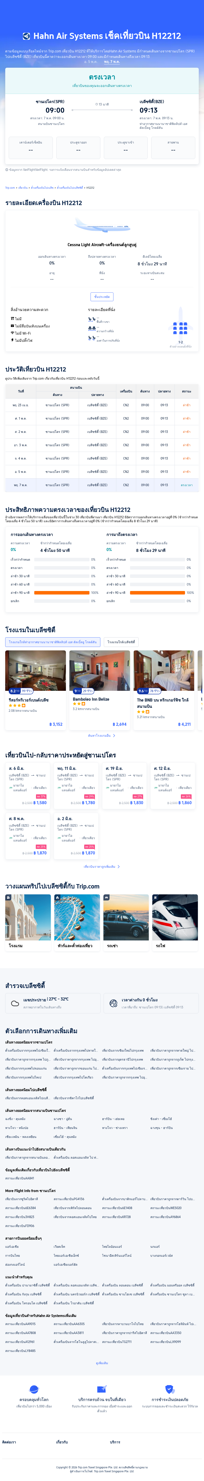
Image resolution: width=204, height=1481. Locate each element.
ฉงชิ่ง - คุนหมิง (15, 1119)
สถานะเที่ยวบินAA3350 (165, 1333)
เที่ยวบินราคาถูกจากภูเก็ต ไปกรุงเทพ (174, 1059)
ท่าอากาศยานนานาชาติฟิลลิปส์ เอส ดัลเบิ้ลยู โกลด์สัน (163, 126)
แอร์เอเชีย (12, 1246)
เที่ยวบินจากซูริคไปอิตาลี (21, 1199)
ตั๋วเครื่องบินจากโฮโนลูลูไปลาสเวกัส (78, 1342)
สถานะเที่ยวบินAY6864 (165, 1217)
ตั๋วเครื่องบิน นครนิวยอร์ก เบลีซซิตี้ (76, 1294)
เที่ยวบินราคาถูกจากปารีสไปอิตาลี (124, 1333)
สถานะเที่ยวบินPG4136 (69, 1199)
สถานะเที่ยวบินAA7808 (20, 1333)
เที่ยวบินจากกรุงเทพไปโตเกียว (73, 1077)
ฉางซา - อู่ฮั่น (63, 1119)
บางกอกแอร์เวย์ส (161, 1255)
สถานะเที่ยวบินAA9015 (20, 1324)
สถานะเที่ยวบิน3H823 (19, 1217)
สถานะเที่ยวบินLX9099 (165, 1342)
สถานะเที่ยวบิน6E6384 (20, 1208)
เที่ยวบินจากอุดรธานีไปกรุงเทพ (122, 1059)
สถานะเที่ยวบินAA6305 (69, 1324)
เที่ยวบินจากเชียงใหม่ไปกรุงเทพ (123, 1050)
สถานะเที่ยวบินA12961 (19, 1342)
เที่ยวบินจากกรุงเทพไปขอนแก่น (26, 1068)
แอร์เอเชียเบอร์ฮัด (65, 1264)
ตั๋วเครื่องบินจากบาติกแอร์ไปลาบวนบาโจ (126, 1199)
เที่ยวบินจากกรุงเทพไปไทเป (23, 1077)
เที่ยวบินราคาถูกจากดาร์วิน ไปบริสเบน (174, 1199)
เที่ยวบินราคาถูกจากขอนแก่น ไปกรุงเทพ (78, 1068)
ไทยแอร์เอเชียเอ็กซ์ (66, 1255)
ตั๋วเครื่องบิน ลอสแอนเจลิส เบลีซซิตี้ (77, 1285)
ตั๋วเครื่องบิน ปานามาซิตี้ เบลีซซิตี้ (27, 1285)
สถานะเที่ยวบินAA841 (19, 1178)
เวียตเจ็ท (59, 1246)
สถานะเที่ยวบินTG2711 (117, 1342)
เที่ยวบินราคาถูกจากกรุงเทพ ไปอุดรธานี (78, 1059)
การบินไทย (12, 1255)
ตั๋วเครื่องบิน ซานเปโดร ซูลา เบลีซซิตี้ (174, 1294)
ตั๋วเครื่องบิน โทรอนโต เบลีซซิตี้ (26, 1303)
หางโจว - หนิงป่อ (16, 1128)
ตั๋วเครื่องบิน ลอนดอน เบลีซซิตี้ (122, 1285)
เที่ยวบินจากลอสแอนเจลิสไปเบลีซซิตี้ (29, 1098)
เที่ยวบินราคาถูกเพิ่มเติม (102, 867)
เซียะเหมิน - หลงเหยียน (20, 1137)
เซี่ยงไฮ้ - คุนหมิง (65, 1137)
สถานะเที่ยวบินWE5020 (166, 1208)
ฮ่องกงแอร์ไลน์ (15, 1264)
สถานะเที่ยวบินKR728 (116, 1217)
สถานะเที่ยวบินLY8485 (20, 1351)
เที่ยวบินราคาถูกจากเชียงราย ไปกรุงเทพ (174, 1068)
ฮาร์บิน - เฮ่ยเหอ (113, 1119)
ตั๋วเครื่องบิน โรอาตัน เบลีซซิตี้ (74, 1303)
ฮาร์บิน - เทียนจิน (65, 1128)
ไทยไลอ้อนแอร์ (112, 1246)
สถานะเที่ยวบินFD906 (19, 1226)
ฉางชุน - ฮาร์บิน (161, 1128)
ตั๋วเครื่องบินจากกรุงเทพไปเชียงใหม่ (28, 1050)
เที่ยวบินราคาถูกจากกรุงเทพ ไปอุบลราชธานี (126, 1077)
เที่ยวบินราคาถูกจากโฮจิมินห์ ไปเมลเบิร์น (174, 1324)
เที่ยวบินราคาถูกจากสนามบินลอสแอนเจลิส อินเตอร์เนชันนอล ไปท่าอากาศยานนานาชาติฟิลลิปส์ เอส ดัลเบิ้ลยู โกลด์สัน (29, 1157)
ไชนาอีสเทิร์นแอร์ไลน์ (117, 1255)
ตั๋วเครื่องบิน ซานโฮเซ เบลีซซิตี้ (123, 1294)
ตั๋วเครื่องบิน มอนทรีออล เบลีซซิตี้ (172, 1285)
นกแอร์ (155, 1246)
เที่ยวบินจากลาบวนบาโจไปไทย (123, 1324)
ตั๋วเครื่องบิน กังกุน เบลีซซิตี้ (23, 1294)
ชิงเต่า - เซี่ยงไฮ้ (161, 1119)
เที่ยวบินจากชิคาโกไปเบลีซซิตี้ (74, 1098)
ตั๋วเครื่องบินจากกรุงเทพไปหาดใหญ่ (77, 1050)
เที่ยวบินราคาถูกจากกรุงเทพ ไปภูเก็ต (29, 1059)
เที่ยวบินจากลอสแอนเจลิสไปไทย (75, 1217)
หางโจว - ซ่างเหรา (115, 1128)
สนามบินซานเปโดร (51, 124)
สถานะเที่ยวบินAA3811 (69, 1333)
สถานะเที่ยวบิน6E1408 (117, 1208)
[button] (169, 7)
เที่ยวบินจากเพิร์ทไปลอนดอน (73, 1208)
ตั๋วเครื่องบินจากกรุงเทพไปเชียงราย (125, 1068)
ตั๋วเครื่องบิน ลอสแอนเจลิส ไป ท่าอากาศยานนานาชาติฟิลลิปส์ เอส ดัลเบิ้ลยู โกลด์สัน (78, 1157)
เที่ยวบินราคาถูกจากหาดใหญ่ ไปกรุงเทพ (174, 1050)
